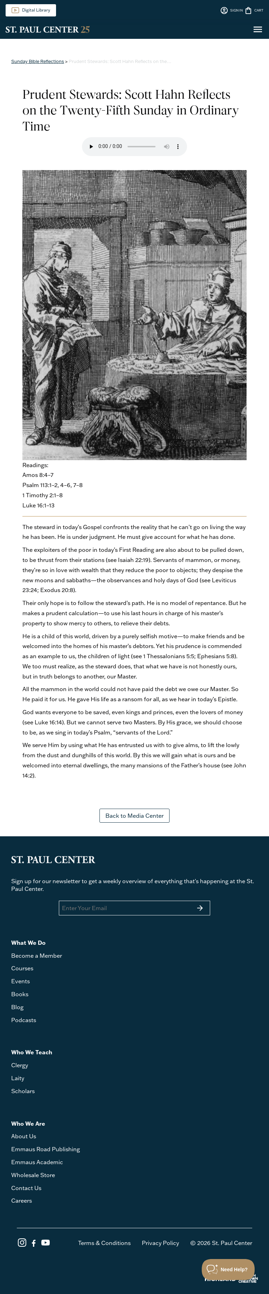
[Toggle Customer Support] (228, 1269)
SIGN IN (231, 10)
